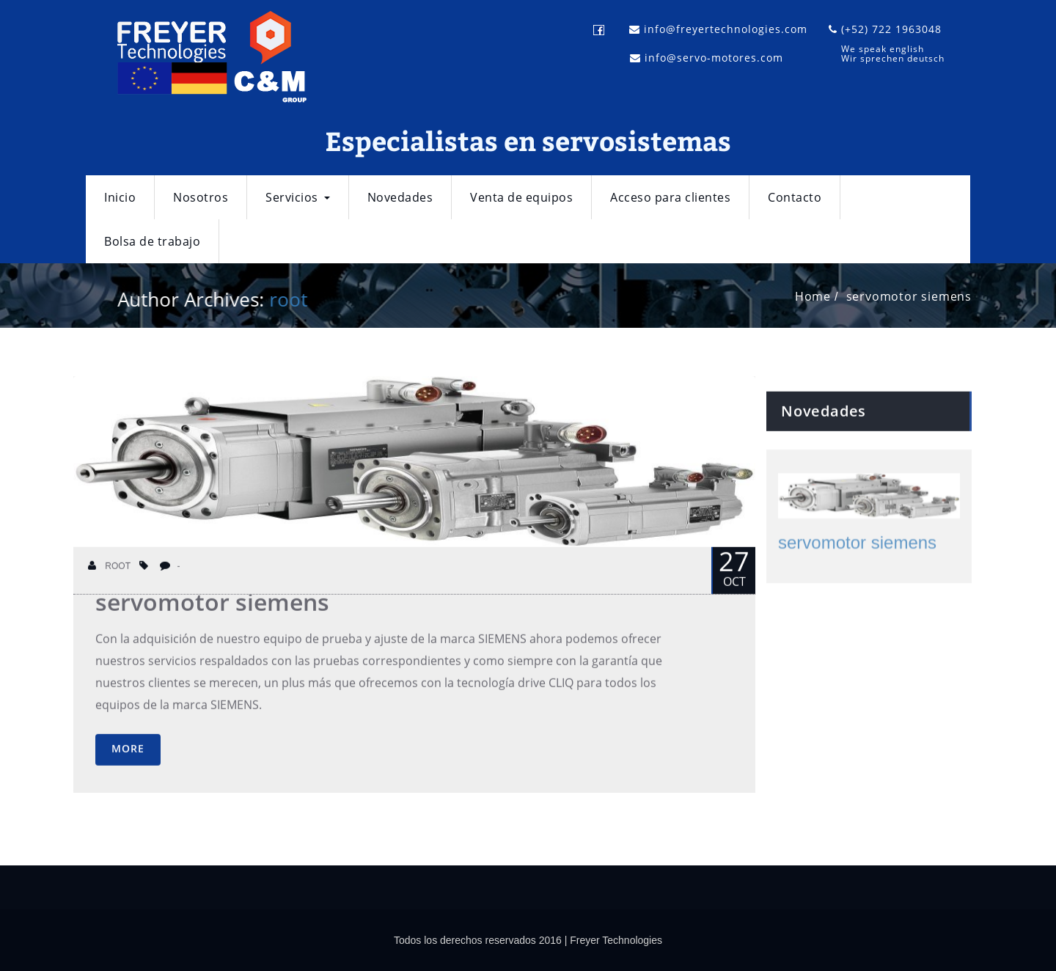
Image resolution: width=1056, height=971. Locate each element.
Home (815, 296)
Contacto (794, 197)
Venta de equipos (521, 197)
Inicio (120, 197)
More (127, 759)
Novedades (400, 197)
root (286, 299)
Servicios (297, 197)
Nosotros (200, 197)
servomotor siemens (911, 296)
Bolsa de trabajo (152, 241)
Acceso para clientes (670, 197)
